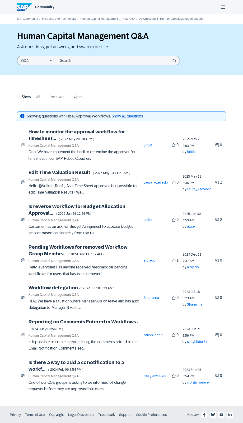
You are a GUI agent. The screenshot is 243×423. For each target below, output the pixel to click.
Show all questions (127, 116)
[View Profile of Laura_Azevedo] (156, 182)
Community (44, 7)
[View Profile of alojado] (149, 260)
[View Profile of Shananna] (151, 298)
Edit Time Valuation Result (79, 172)
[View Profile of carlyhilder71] (154, 335)
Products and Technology (59, 18)
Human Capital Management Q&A (53, 145)
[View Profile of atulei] (148, 220)
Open (78, 97)
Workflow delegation (71, 287)
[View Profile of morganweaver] (155, 376)
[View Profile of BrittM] (148, 145)
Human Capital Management (99, 18)
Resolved (57, 97)
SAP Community (27, 18)
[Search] (117, 60)
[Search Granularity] (36, 60)
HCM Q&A (128, 18)
